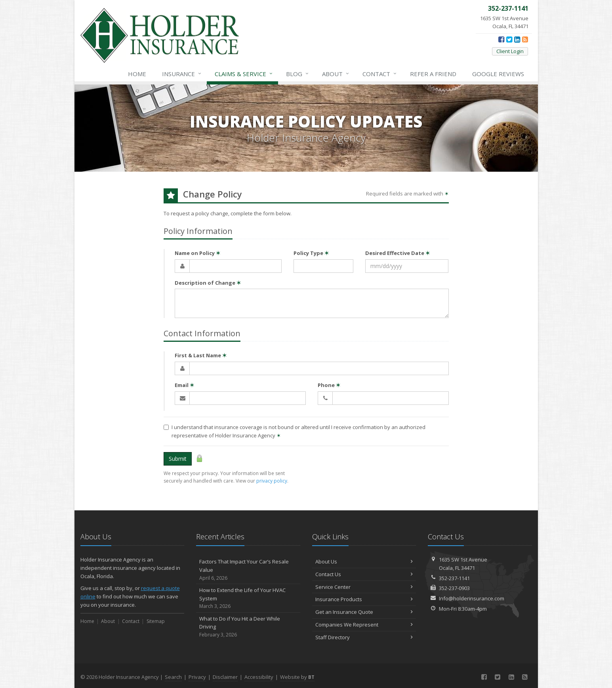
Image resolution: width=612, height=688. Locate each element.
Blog (297, 73)
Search (173, 676)
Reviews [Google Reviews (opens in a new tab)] (498, 74)
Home (137, 74)
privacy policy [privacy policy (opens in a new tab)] (271, 480)
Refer (433, 74)
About (336, 73)
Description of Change (208, 282)
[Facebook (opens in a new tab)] (501, 39)
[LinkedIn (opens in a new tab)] (517, 39)
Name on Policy (197, 253)
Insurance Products (364, 599)
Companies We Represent (364, 624)
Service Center (364, 586)
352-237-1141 (454, 578)
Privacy (197, 676)
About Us (364, 561)
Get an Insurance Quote (364, 611)
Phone (329, 385)
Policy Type (311, 253)
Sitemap (156, 621)
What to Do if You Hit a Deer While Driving (248, 627)
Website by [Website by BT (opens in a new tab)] (297, 676)
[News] (525, 39)
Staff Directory (364, 637)
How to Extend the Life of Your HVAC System (248, 598)
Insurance (182, 73)
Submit (178, 458)
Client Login (510, 51)
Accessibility (258, 676)
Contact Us (364, 574)
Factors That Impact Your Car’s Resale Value (248, 570)
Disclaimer (225, 676)
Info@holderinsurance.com (471, 598)
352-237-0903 (454, 588)
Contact (379, 73)
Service (244, 73)
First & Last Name (201, 355)
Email (184, 385)
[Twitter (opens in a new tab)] (509, 39)
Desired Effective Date (397, 253)
